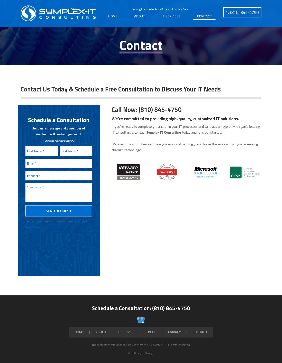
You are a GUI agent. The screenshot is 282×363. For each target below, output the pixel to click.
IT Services (171, 14)
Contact (204, 14)
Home (113, 14)
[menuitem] (113, 15)
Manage (149, 350)
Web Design (135, 350)
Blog (152, 328)
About (139, 14)
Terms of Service (32, 224)
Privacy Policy (77, 218)
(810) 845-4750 (160, 106)
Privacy (174, 328)
